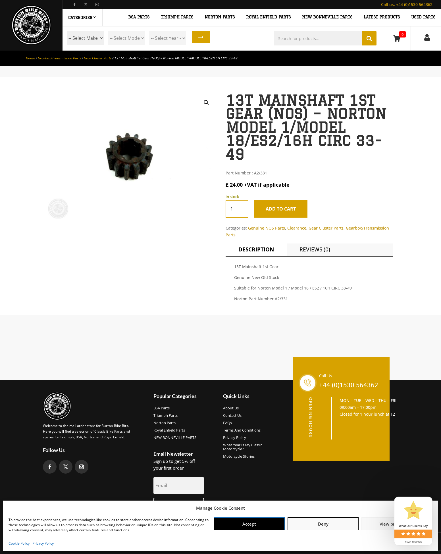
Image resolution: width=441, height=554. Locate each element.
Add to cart (282, 209)
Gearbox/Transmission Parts (59, 58)
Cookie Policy (19, 543)
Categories (80, 17)
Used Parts (423, 17)
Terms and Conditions (242, 430)
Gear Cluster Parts (97, 58)
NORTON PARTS (220, 17)
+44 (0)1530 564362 (406, 4)
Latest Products (382, 17)
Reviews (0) (314, 249)
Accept (249, 524)
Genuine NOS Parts (266, 228)
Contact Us (232, 415)
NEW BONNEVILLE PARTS (327, 17)
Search (199, 38)
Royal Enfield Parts (169, 430)
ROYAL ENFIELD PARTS (268, 17)
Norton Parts (164, 423)
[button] (206, 102)
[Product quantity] (237, 209)
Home (30, 58)
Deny (323, 524)
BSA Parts (161, 408)
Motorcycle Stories (239, 456)
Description (256, 249)
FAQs (227, 423)
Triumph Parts (165, 415)
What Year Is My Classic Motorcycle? (242, 447)
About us (231, 408)
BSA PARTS (138, 17)
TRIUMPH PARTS (177, 17)
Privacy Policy (43, 543)
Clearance (296, 228)
